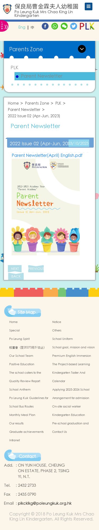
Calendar (58, 381)
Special (14, 331)
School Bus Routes (21, 407)
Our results (16, 423)
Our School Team (21, 356)
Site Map (27, 312)
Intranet (14, 440)
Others (56, 331)
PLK (14, 67)
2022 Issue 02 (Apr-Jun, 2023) (34, 116)
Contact (27, 456)
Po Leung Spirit (19, 339)
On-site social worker (66, 407)
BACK (16, 276)
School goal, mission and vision (73, 347)
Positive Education (21, 364)
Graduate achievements (26, 432)
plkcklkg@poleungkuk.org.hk (45, 503)
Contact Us (59, 432)
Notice (56, 322)
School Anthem (20, 390)
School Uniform (62, 339)
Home (13, 103)
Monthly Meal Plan (22, 415)
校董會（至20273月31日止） (27, 347)
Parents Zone (37, 103)
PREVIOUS (36, 269)
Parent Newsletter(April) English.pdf (47, 155)
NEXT (15, 269)
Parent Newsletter (41, 76)
